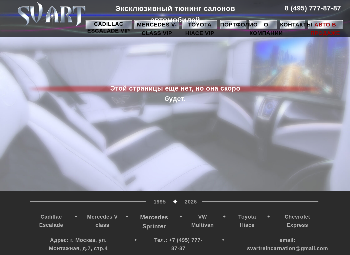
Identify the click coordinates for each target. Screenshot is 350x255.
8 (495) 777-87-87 (313, 8)
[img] (51, 14)
